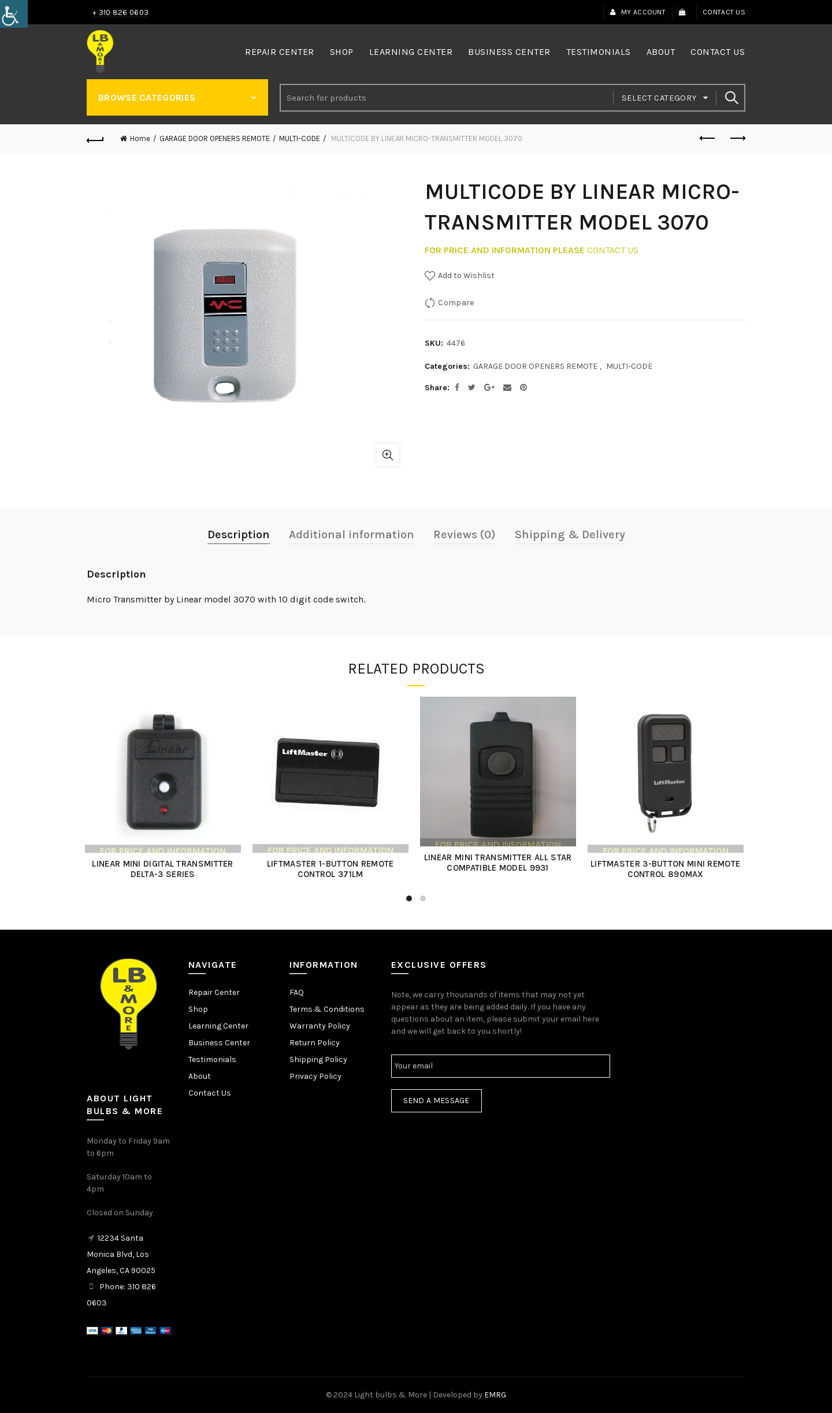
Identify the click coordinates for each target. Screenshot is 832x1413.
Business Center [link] (509, 51)
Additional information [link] (351, 534)
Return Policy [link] (314, 1043)
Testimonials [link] (598, 51)
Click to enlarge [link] (388, 455)
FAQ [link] (296, 992)
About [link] (661, 51)
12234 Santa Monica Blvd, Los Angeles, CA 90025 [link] (121, 1254)
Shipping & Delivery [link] (570, 534)
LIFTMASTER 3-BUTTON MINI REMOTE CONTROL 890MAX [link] (667, 869)
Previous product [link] (708, 138)
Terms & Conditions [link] (327, 1009)
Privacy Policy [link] (315, 1076)
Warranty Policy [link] (319, 1026)
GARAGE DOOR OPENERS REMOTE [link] (214, 138)
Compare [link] (456, 303)
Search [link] (730, 97)
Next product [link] (737, 138)
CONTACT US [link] (612, 250)
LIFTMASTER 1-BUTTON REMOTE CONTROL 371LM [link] (332, 869)
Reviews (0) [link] (464, 534)
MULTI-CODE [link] (299, 138)
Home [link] (140, 138)
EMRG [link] (495, 1395)
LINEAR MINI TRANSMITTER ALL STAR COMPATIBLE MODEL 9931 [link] (500, 862)
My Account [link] (638, 12)
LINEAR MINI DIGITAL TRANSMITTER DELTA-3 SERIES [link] (164, 869)
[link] (14, 14)
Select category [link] (659, 98)
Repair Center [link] (279, 51)
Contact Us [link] (724, 12)
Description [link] (238, 534)
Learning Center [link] (411, 51)
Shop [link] (342, 51)
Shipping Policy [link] (318, 1059)
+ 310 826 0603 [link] (120, 12)
